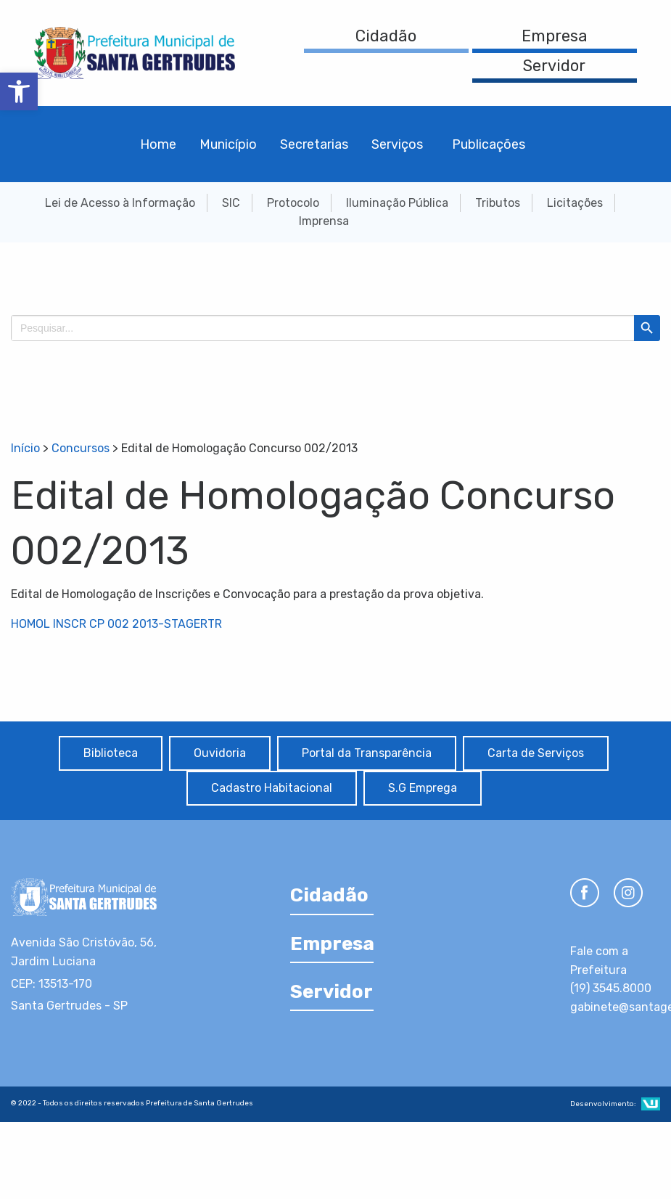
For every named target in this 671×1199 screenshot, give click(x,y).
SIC (231, 203)
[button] (19, 91)
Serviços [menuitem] (397, 144)
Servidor (554, 65)
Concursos (81, 448)
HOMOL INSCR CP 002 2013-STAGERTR (116, 624)
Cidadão (385, 36)
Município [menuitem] (228, 144)
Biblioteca (110, 753)
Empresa (555, 36)
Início (25, 448)
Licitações (575, 203)
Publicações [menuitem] (488, 144)
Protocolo (293, 203)
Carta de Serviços (535, 753)
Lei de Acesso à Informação (120, 203)
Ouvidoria (220, 753)
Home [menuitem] (158, 144)
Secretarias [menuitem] (314, 144)
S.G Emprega (422, 788)
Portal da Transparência (367, 753)
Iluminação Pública (397, 203)
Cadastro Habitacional (271, 788)
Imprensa (324, 221)
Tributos (497, 203)
